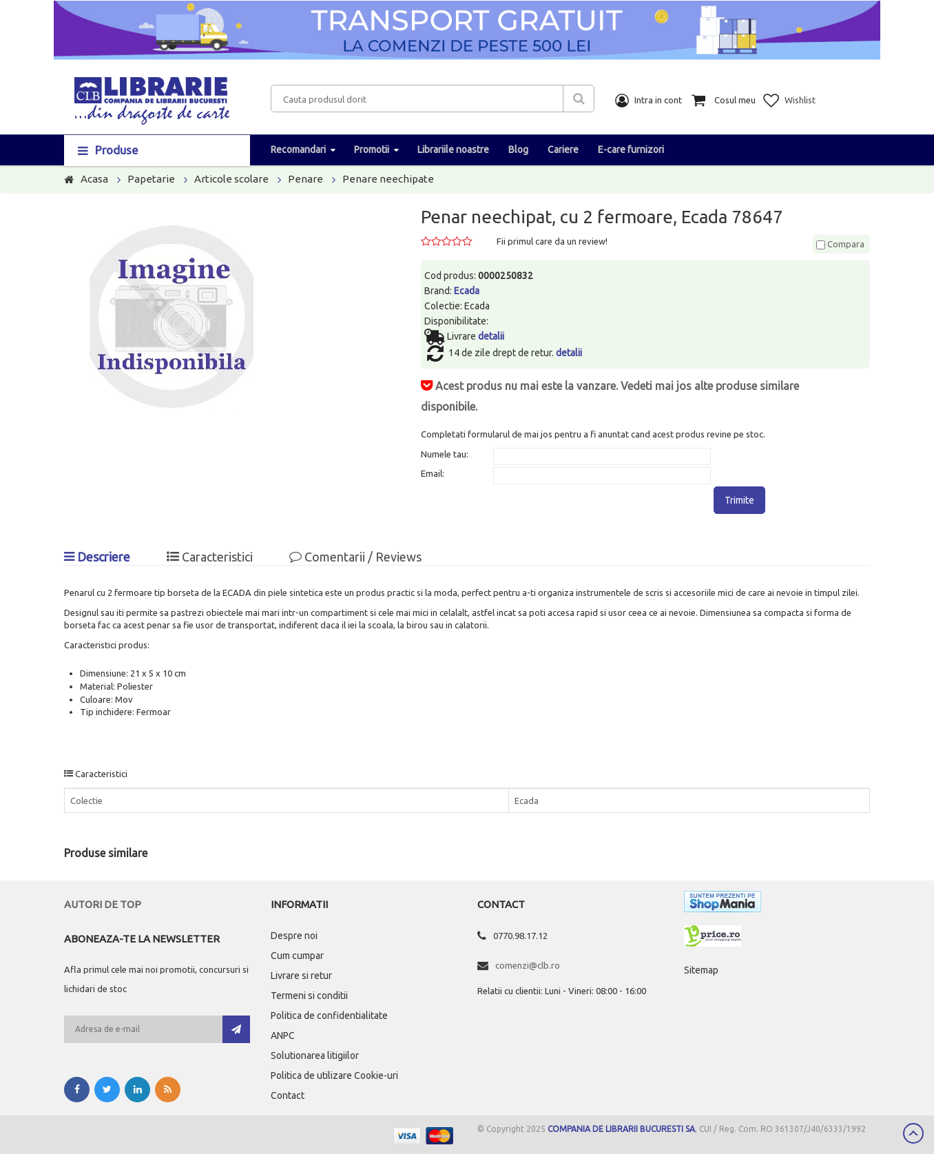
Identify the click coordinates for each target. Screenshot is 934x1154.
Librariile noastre (453, 149)
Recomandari (298, 149)
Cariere (563, 149)
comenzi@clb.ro (527, 965)
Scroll (913, 1133)
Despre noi (294, 935)
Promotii (371, 149)
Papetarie (151, 179)
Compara (840, 244)
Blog (518, 149)
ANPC (283, 1035)
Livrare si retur (301, 975)
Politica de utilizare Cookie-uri (334, 1075)
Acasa (94, 179)
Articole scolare (231, 179)
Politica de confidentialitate (329, 1015)
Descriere (97, 556)
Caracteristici (210, 556)
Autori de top (102, 904)
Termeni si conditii (309, 995)
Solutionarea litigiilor (315, 1055)
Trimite (739, 500)
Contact (287, 1095)
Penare (305, 179)
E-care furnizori (631, 149)
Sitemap (701, 970)
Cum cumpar (297, 955)
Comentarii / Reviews (355, 556)
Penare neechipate (388, 179)
